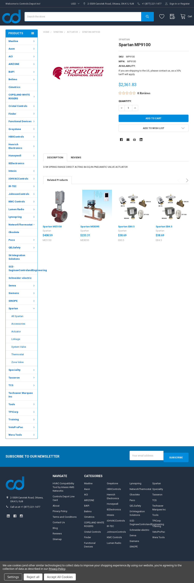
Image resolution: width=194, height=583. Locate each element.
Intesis (22, 182)
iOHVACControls (22, 189)
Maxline (22, 52)
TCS (22, 396)
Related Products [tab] (57, 191)
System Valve (18, 358)
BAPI (22, 83)
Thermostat (17, 365)
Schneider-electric (20, 289)
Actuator (16, 342)
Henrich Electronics (22, 157)
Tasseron (22, 388)
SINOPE (22, 312)
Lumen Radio (22, 220)
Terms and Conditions (65, 526)
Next (186, 191)
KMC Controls (22, 212)
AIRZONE (22, 75)
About (56, 515)
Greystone (22, 140)
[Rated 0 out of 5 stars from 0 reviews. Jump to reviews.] (134, 104)
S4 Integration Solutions (17, 268)
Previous (179, 191)
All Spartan (17, 327)
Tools (22, 415)
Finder (22, 125)
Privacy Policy (60, 520)
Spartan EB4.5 (164, 237)
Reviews (76, 168)
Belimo (22, 90)
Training (22, 430)
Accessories (18, 334)
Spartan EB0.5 (126, 237)
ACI (22, 67)
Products (15, 44)
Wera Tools (22, 446)
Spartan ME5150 (52, 237)
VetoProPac (22, 438)
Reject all (33, 577)
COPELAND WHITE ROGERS (22, 107)
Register (185, 3)
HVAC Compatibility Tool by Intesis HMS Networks (63, 496)
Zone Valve (17, 373)
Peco (22, 251)
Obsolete (14, 243)
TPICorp (22, 423)
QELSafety (22, 258)
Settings (13, 577)
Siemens (22, 304)
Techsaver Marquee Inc (21, 406)
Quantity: (125, 112)
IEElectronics (16, 174)
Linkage (15, 350)
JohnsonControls (22, 205)
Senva (22, 296)
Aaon (22, 59)
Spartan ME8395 (89, 237)
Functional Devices (22, 132)
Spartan (21, 319)
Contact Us (59, 531)
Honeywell (22, 166)
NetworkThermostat (22, 235)
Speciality (22, 381)
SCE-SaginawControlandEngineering (23, 279)
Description (55, 168)
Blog (55, 537)
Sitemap (57, 548)
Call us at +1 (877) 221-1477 (25, 516)
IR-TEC (22, 197)
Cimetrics (14, 98)
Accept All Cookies (60, 577)
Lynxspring (22, 228)
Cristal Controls (22, 117)
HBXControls (22, 147)
